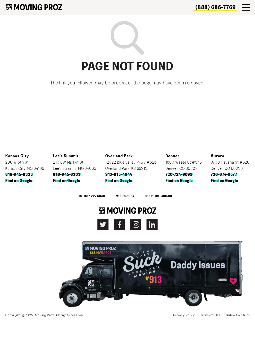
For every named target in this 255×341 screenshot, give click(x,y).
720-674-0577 (224, 175)
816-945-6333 (19, 175)
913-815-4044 (118, 175)
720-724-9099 (179, 175)
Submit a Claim (238, 315)
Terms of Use (210, 315)
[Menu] (246, 7)
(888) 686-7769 (215, 7)
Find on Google (18, 181)
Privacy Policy (184, 315)
